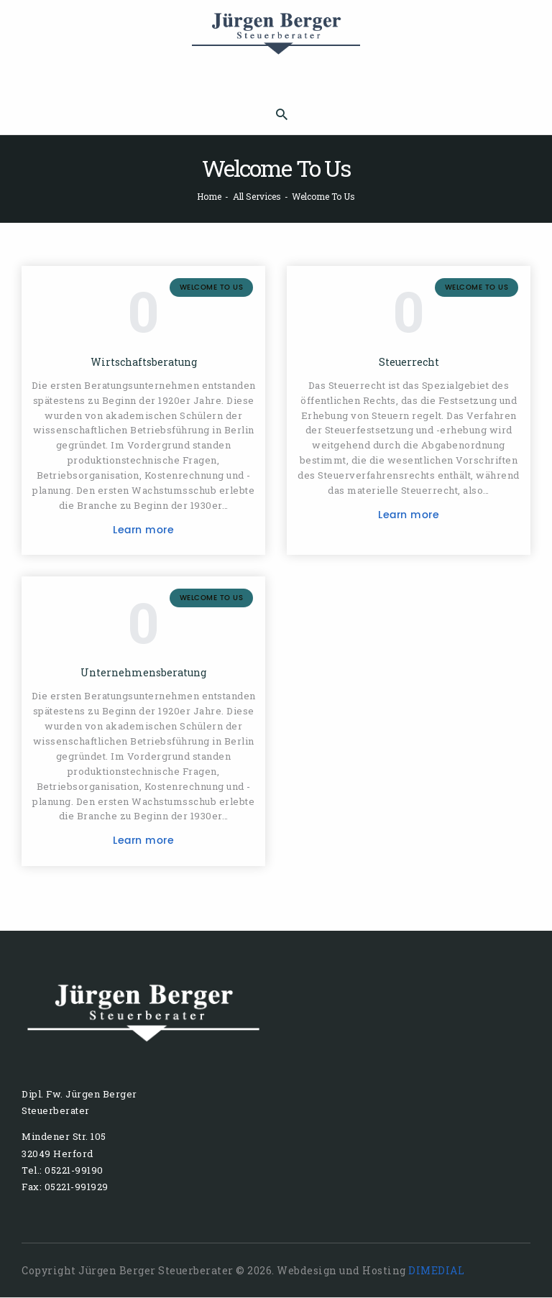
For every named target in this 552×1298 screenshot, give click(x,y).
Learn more (143, 530)
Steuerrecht (409, 362)
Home (209, 196)
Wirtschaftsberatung (144, 362)
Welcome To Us (212, 287)
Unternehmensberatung (143, 672)
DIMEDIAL (436, 1270)
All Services (257, 196)
